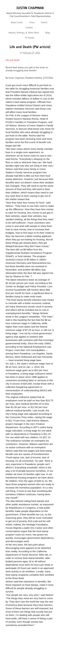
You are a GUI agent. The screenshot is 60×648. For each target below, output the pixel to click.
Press (32, 22)
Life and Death (13, 60)
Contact (29, 27)
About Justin (17, 22)
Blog (47, 32)
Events (44, 22)
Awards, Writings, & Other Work (23, 32)
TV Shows (29, 37)
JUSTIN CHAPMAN (30, 8)
